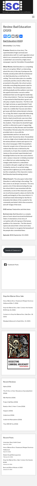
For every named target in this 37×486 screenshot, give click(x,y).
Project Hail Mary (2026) (10, 402)
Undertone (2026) (8, 415)
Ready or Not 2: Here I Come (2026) (14, 406)
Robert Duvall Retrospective (12, 455)
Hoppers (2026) (8, 411)
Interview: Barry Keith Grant (12, 442)
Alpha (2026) (7, 386)
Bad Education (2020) (13, 41)
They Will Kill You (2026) (10, 424)
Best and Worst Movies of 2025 (13, 467)
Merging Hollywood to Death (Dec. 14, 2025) (16, 321)
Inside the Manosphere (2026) (12, 419)
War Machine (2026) (9, 397)
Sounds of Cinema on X (13, 250)
